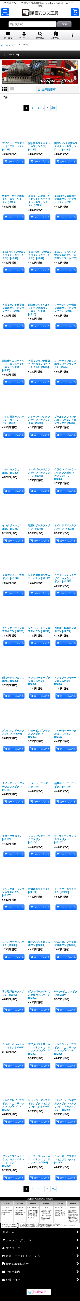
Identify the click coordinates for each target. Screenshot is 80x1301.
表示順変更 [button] (47, 89)
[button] (5, 12)
